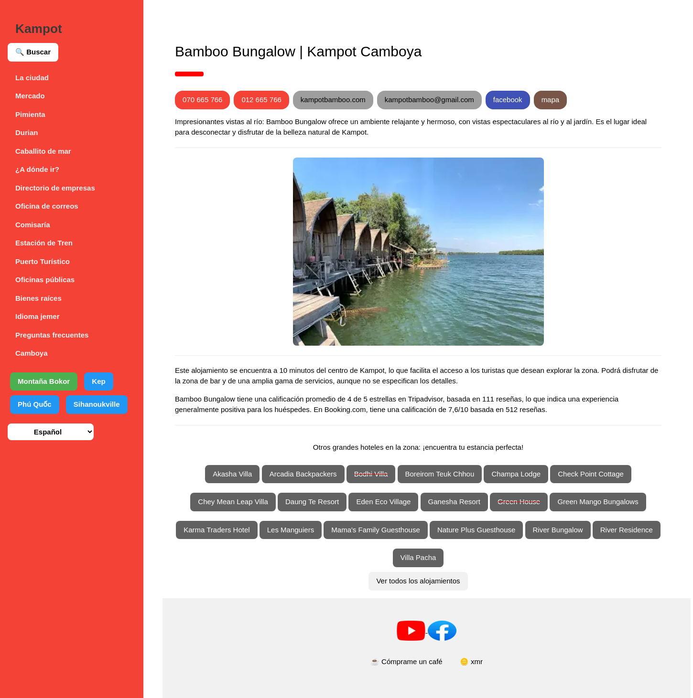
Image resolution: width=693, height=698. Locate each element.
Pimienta (30, 114)
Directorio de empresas (55, 188)
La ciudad (32, 78)
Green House (519, 501)
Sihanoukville (97, 404)
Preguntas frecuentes (51, 335)
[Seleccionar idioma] (51, 431)
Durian (26, 132)
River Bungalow (558, 530)
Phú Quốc (35, 404)
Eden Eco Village (383, 501)
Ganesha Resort (454, 501)
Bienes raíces (38, 298)
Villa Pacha (418, 557)
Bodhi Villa (371, 474)
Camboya (31, 353)
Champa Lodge (516, 474)
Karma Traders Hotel (216, 530)
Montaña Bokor (44, 381)
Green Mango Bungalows (597, 501)
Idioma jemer (37, 316)
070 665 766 (202, 99)
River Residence (626, 530)
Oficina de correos (46, 206)
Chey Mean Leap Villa (233, 501)
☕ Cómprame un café (406, 661)
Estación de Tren (44, 243)
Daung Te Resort (312, 501)
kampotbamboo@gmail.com (429, 99)
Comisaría (32, 225)
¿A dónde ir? (37, 169)
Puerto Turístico (42, 261)
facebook (507, 99)
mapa (550, 99)
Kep (98, 381)
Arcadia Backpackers (303, 474)
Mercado (30, 96)
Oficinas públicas (45, 279)
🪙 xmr (471, 661)
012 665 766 (261, 99)
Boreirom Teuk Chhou (440, 474)
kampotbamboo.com (333, 99)
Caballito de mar (43, 151)
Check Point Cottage (591, 474)
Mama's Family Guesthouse (375, 530)
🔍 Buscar (33, 52)
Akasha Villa (232, 474)
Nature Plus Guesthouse (476, 530)
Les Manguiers (290, 530)
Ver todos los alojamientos (418, 581)
